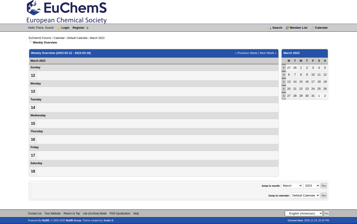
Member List (299, 27)
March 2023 (97, 38)
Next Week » (268, 53)
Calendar (321, 27)
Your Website (52, 213)
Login (65, 27)
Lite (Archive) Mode (95, 213)
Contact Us (34, 213)
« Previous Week (246, 53)
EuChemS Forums (40, 38)
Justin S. (108, 220)
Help (136, 213)
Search (277, 27)
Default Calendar (77, 38)
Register (78, 27)
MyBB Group (73, 220)
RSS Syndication (120, 213)
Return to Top (72, 213)
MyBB (45, 220)
